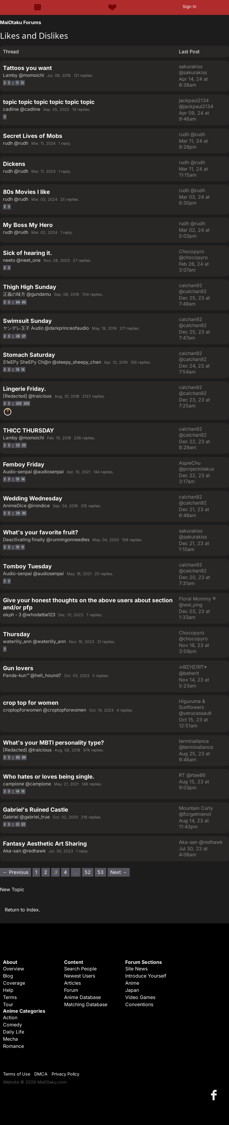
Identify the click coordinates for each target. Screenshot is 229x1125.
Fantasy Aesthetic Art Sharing (45, 843)
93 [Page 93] (18, 757)
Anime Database (82, 997)
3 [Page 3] (9, 82)
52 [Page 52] (88, 872)
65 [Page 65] (24, 302)
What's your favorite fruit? (40, 532)
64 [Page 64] (18, 302)
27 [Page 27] (23, 336)
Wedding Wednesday (32, 498)
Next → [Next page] (118, 872)
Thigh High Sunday (29, 286)
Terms (10, 997)
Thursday (16, 634)
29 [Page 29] (18, 513)
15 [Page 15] (22, 369)
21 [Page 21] (17, 824)
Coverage (14, 983)
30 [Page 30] (24, 513)
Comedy (12, 1025)
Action (10, 1017)
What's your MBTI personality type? (53, 742)
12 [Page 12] (22, 82)
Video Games (140, 997)
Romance (13, 1046)
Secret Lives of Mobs (32, 135)
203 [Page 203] (26, 403)
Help (8, 990)
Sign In (189, 6)
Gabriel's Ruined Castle (35, 809)
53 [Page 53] (100, 872)
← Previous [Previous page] (15, 872)
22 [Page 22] (18, 445)
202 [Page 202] (18, 403)
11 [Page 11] (17, 82)
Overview (13, 969)
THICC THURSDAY (28, 430)
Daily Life (13, 1032)
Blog (8, 976)
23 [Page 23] (24, 445)
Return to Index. (22, 910)
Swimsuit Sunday (27, 320)
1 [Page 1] (36, 872)
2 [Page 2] (5, 82)
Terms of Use (16, 1073)
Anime (132, 983)
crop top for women (30, 702)
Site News (136, 969)
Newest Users (79, 976)
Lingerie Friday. (24, 388)
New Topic (12, 889)
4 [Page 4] (65, 872)
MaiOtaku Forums (20, 22)
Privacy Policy (65, 1073)
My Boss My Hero (28, 224)
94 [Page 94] (24, 757)
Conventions (139, 1004)
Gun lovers (18, 668)
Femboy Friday (23, 464)
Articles (72, 983)
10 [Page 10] (17, 547)
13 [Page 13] (17, 479)
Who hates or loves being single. (48, 776)
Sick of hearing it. (27, 252)
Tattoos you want (27, 67)
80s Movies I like (26, 191)
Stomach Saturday (29, 354)
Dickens (14, 163)
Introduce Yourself (145, 976)
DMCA (40, 1073)
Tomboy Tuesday (27, 566)
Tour (8, 1004)
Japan (132, 990)
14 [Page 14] (17, 369)
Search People (80, 969)
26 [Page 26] (18, 336)
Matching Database (85, 1004)
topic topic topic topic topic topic (49, 101)
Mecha (10, 1039)
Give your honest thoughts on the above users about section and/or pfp (88, 604)
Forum (71, 990)
